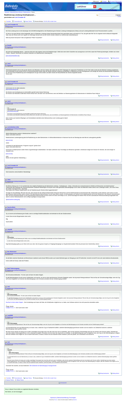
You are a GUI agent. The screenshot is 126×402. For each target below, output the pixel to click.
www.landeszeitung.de (12, 89)
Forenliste (8, 21)
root (8, 286)
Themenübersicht (18, 21)
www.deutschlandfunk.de (12, 56)
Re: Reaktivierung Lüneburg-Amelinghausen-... (16, 47)
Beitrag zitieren (115, 39)
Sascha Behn (11, 207)
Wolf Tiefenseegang (13, 268)
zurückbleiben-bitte (13, 127)
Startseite (7, 12)
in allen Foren (53, 21)
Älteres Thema (20, 380)
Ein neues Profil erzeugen (116, 1)
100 (48, 21)
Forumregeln (72, 397)
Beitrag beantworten (104, 39)
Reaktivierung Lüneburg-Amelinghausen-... (15, 26)
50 (46, 21)
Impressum (53, 397)
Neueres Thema (10, 380)
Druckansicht (64, 382)
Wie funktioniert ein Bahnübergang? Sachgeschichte (42, 365)
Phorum (55, 399)
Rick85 (9, 45)
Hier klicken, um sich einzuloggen (13, 391)
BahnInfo (75, 399)
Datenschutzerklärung (62, 397)
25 (44, 21)
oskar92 (9, 229)
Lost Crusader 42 (20, 17)
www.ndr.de (9, 140)
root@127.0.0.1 (10, 307)
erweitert (119, 16)
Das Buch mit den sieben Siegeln (14, 302)
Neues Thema (28, 21)
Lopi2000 (10, 315)
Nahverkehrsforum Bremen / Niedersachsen (20, 12)
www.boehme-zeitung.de (13, 199)
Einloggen (104, 1)
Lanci (9, 63)
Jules (8, 179)
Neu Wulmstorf (11, 251)
